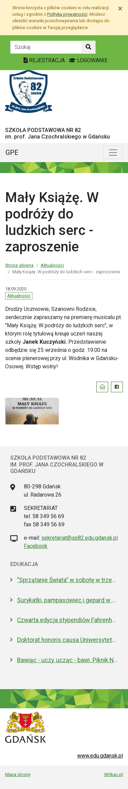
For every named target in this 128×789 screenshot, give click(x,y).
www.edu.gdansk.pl (100, 755)
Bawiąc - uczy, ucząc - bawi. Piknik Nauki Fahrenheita (67, 660)
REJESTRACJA (45, 60)
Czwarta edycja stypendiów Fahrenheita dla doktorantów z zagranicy (67, 620)
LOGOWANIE (88, 60)
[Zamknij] (120, 8)
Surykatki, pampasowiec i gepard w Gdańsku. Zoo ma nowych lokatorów (67, 600)
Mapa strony (17, 774)
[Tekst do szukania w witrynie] (46, 47)
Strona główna (19, 265)
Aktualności (52, 265)
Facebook (35, 546)
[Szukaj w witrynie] (88, 47)
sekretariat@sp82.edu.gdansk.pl (79, 538)
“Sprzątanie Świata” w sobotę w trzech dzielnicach (67, 580)
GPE (11, 152)
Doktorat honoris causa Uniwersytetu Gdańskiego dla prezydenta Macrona (67, 639)
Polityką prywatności (67, 14)
